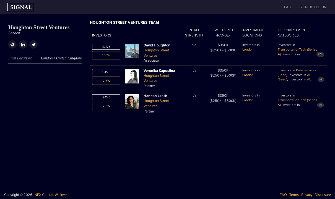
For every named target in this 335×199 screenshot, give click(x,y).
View (106, 55)
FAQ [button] (287, 7)
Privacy (306, 195)
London (248, 49)
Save (106, 47)
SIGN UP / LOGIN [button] (313, 7)
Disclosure (323, 195)
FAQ (283, 195)
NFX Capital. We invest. (52, 195)
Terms (294, 195)
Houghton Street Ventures (156, 53)
